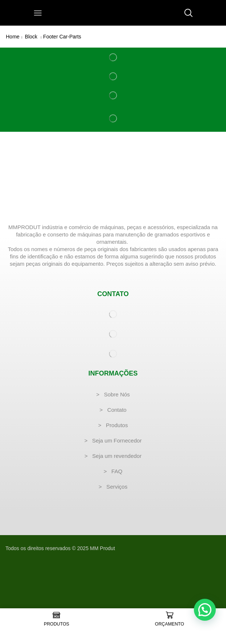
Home (12, 37)
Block (31, 37)
